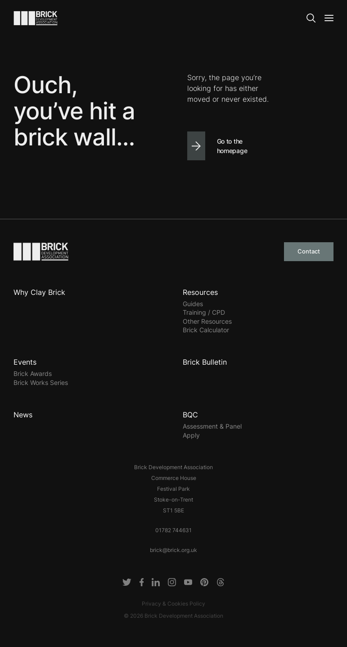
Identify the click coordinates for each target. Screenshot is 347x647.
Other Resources (207, 321)
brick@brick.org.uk (173, 550)
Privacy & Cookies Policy (173, 603)
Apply (191, 435)
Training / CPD (204, 312)
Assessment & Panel (212, 426)
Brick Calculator (206, 330)
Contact (308, 251)
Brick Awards (33, 373)
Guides (193, 304)
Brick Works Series (41, 382)
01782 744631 (173, 530)
